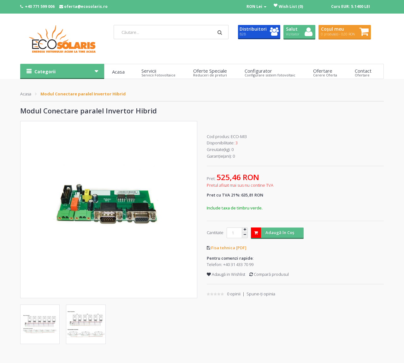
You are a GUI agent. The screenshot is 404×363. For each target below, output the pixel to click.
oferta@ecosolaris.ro (86, 6)
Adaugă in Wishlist (226, 274)
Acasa (25, 94)
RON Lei (256, 6)
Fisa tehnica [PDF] (229, 248)
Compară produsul (269, 274)
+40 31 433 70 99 (238, 264)
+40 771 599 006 (40, 6)
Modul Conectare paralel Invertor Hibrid (83, 94)
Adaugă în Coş (272, 232)
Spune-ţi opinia (261, 294)
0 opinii (234, 294)
